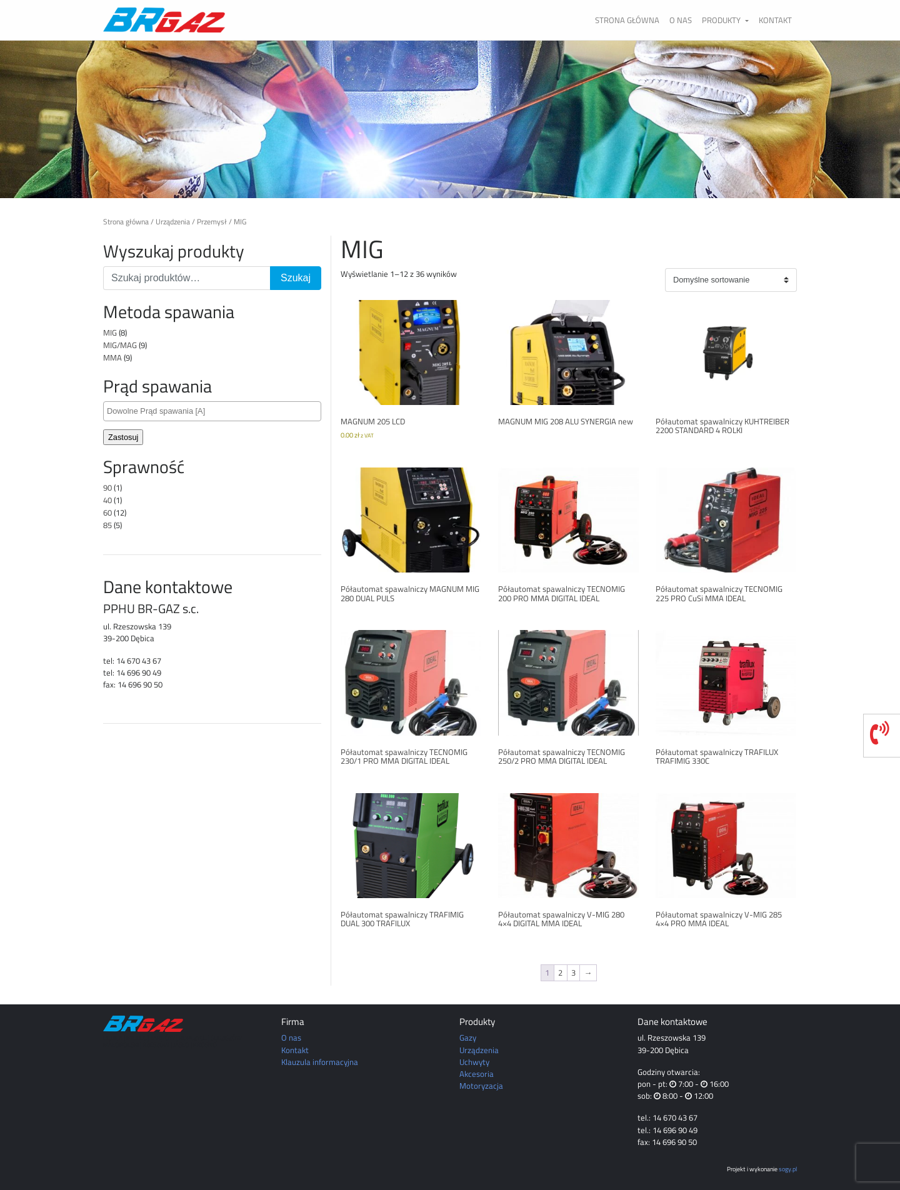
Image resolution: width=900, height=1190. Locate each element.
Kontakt (775, 20)
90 (107, 487)
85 (107, 525)
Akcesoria (476, 1074)
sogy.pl (788, 1169)
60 (107, 512)
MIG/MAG (120, 345)
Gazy (467, 1037)
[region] (450, 119)
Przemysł (212, 222)
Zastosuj (123, 437)
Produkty (722, 20)
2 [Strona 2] (560, 972)
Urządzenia (173, 222)
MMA (112, 357)
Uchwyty (474, 1062)
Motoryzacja (481, 1085)
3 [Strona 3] (573, 972)
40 (107, 500)
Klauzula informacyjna (319, 1062)
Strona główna (627, 20)
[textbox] (215, 411)
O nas (680, 20)
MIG (110, 332)
